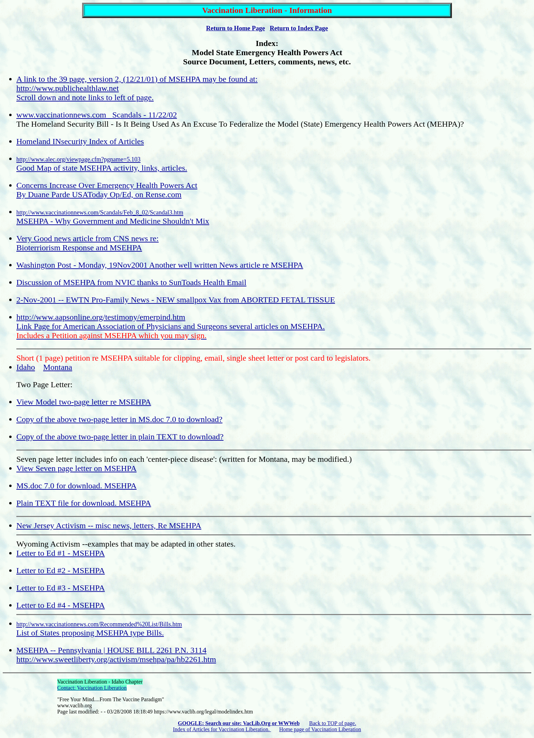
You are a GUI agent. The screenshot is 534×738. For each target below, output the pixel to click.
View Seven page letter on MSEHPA (76, 468)
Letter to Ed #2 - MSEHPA (60, 570)
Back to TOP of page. (332, 723)
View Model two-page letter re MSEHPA (83, 401)
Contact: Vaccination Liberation (92, 688)
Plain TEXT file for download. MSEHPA (83, 503)
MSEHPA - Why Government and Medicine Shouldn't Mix (112, 217)
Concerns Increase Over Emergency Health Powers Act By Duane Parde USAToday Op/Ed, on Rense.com (106, 190)
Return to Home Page (235, 28)
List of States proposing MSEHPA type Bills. (99, 629)
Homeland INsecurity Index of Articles (80, 141)
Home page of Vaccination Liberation (320, 729)
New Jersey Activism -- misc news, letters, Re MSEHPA (108, 525)
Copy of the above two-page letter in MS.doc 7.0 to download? (119, 419)
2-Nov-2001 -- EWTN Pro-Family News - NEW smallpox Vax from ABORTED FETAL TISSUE (175, 299)
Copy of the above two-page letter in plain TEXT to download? (119, 436)
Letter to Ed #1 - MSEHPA (60, 553)
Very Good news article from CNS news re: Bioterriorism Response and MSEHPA (87, 243)
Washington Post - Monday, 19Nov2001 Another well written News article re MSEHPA (159, 265)
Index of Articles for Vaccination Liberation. (222, 729)
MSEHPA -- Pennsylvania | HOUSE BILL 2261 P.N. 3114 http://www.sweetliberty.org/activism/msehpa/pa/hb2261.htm (116, 655)
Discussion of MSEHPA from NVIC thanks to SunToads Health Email (131, 282)
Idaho (25, 367)
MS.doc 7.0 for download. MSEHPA (76, 485)
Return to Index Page (299, 28)
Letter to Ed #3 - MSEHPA (60, 587)
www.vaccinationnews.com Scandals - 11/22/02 (96, 114)
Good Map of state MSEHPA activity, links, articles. (101, 164)
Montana (57, 367)
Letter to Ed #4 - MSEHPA (60, 605)
